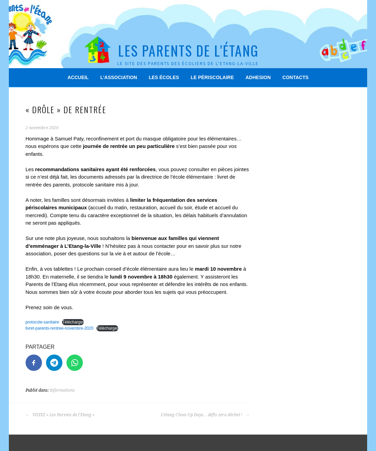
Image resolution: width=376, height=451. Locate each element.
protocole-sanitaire (42, 322)
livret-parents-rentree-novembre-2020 (59, 328)
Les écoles (164, 77)
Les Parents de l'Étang (188, 50)
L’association (118, 77)
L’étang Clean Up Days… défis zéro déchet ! (205, 414)
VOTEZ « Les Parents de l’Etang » (60, 414)
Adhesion (258, 77)
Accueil (78, 77)
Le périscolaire (212, 77)
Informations (62, 390)
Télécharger (73, 322)
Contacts (295, 77)
